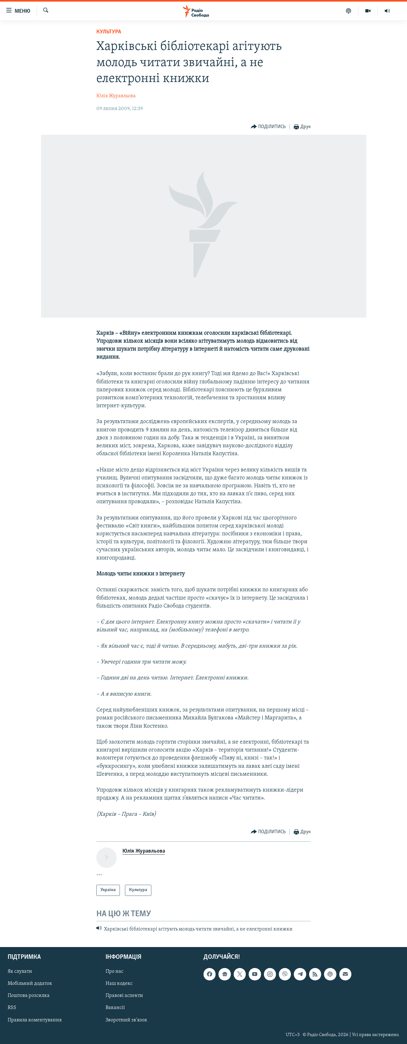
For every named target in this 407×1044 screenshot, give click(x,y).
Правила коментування (35, 1020)
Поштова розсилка (29, 996)
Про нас (114, 971)
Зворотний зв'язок (126, 1020)
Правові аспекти (124, 996)
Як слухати (20, 971)
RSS (12, 1008)
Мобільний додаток (30, 983)
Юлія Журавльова (116, 96)
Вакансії (115, 1008)
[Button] (268, 127)
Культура (108, 32)
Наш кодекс (119, 983)
